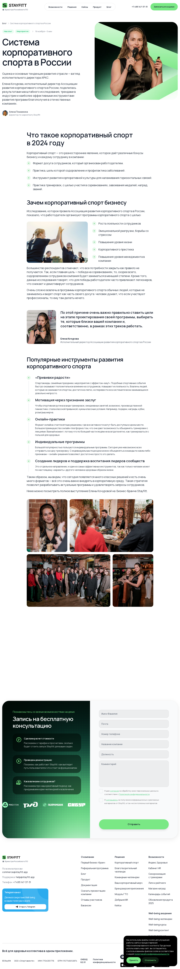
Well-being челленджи (160, 919)
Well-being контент (158, 930)
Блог (109, 7)
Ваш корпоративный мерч (128, 882)
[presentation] (120, 812)
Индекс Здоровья (157, 862)
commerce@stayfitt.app (15, 872)
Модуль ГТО (121, 894)
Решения (72, 7)
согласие (114, 791)
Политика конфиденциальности (104, 961)
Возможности (55, 7)
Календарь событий (159, 894)
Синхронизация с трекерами (157, 875)
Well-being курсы (157, 924)
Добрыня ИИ (121, 899)
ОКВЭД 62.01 (83, 961)
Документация (89, 885)
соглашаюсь (112, 800)
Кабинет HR (154, 868)
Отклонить (150, 960)
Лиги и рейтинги (157, 882)
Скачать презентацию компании (93, 892)
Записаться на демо (164, 6)
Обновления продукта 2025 (160, 901)
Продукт (97, 7)
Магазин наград (157, 888)
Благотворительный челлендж (126, 870)
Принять (133, 960)
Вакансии (86, 905)
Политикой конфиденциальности (134, 794)
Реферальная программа (94, 868)
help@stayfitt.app (25, 877)
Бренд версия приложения (129, 888)
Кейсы (85, 7)
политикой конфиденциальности (152, 954)
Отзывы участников (91, 899)
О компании (87, 856)
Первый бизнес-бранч (93, 862)
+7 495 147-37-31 (140, 6)
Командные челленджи (127, 877)
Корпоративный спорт (127, 862)
